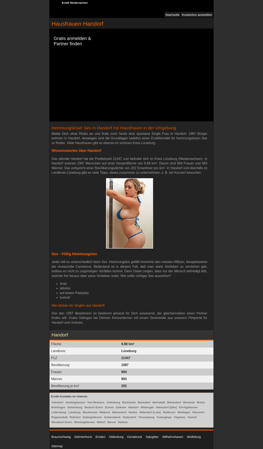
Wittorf (101, 422)
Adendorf (57, 402)
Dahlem (123, 422)
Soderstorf (129, 417)
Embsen (121, 407)
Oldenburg (116, 437)
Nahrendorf (119, 412)
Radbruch (169, 412)
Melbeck (104, 412)
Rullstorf (75, 417)
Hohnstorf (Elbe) (166, 407)
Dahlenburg (74, 407)
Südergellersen (92, 417)
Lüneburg (74, 412)
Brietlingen (58, 407)
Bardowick (129, 402)
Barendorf (144, 402)
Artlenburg (113, 402)
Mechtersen (90, 412)
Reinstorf (198, 412)
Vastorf (192, 417)
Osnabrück (134, 437)
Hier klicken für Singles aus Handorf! (78, 305)
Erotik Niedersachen (75, 2)
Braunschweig (61, 437)
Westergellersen (84, 422)
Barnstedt (159, 402)
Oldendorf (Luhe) (150, 412)
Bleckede (189, 402)
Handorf (133, 407)
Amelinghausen (75, 402)
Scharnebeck (112, 417)
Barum (111, 422)
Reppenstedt (59, 417)
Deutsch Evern (93, 407)
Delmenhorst (83, 437)
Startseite (172, 14)
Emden (100, 437)
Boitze (201, 402)
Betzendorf (174, 402)
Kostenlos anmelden (197, 14)
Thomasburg (146, 417)
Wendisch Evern (61, 422)
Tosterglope (164, 417)
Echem (109, 407)
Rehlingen (184, 412)
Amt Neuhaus (96, 402)
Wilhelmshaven (172, 437)
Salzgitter (152, 437)
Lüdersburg (58, 412)
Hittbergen (147, 407)
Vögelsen (180, 417)
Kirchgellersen (188, 407)
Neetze (133, 412)
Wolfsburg (194, 437)
